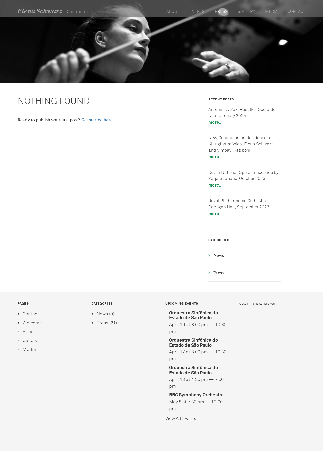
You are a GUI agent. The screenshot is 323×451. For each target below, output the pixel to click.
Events (197, 11)
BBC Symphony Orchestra (196, 395)
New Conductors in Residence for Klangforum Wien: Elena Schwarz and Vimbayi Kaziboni (240, 144)
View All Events (180, 418)
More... (215, 122)
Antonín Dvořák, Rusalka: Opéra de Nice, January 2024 (242, 112)
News (218, 255)
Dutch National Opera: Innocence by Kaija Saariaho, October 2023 (243, 175)
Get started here (97, 119)
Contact (296, 11)
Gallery (246, 11)
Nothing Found (54, 101)
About (172, 11)
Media (271, 11)
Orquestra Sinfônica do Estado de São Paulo (193, 315)
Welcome (32, 323)
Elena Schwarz (40, 11)
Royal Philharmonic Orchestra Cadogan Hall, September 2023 (239, 204)
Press (221, 11)
